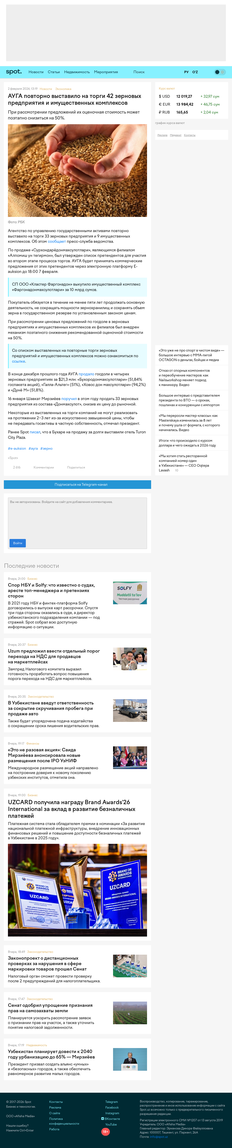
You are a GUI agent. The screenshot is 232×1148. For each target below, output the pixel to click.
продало (86, 374)
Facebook (110, 1107)
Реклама (162, 135)
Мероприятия (106, 72)
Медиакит (175, 135)
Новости (36, 72)
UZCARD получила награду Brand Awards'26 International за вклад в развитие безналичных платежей (71, 809)
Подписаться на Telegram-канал (77, 484)
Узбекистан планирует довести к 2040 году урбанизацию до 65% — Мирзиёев (51, 1054)
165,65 (182, 112)
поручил (69, 398)
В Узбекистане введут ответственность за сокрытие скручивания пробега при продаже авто (51, 708)
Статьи (54, 72)
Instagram (110, 1113)
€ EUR (164, 104)
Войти (17, 543)
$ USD (164, 96)
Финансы (32, 743)
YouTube (109, 1124)
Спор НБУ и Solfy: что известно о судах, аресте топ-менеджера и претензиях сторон (51, 590)
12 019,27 (184, 96)
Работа (54, 1129)
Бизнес (32, 578)
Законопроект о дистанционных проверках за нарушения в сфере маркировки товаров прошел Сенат (47, 963)
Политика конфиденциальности (64, 1121)
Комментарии (41, 467)
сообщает (57, 241)
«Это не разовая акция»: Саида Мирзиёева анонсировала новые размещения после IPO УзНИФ (44, 755)
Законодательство (41, 696)
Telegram (109, 1102)
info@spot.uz (159, 1136)
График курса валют (171, 123)
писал (35, 432)
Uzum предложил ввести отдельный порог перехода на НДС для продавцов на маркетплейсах (54, 656)
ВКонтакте (110, 1119)
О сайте (54, 1113)
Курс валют (167, 88)
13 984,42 (184, 104)
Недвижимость (77, 72)
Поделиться (73, 467)
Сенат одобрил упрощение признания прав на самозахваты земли (50, 1007)
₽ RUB (164, 112)
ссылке (18, 361)
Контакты (190, 135)
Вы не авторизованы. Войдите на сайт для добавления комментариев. (77, 517)
